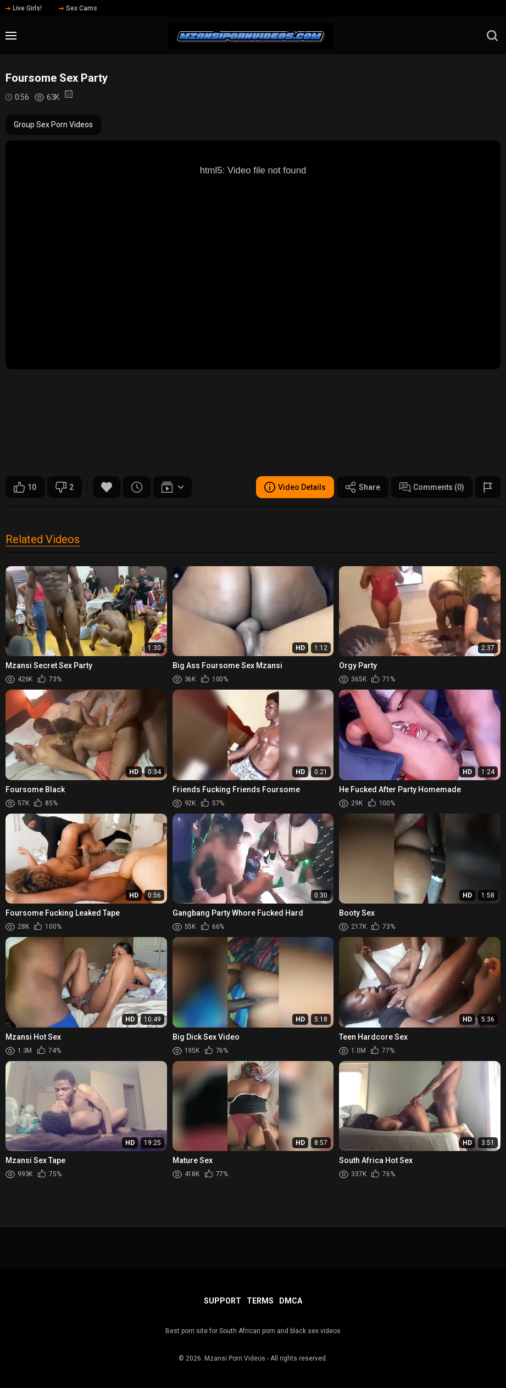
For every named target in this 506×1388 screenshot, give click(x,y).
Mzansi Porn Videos (234, 1358)
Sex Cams (78, 8)
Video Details (295, 487)
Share (362, 487)
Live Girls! (23, 8)
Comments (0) (431, 487)
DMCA (290, 1300)
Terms (260, 1300)
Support (222, 1300)
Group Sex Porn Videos (53, 124)
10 (25, 487)
